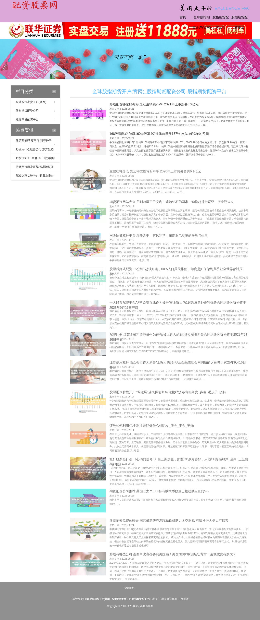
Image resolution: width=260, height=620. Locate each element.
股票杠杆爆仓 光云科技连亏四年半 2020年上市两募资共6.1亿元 (155, 183)
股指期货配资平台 (239, 22)
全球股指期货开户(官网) (201, 22)
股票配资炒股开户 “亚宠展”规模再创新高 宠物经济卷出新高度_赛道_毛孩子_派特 (167, 405)
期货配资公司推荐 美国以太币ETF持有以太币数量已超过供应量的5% (159, 502)
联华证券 (138, 606)
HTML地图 (183, 599)
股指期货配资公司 (220, 22)
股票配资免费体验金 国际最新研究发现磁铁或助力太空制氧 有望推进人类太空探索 (168, 534)
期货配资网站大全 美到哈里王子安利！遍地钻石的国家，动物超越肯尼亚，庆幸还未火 (171, 215)
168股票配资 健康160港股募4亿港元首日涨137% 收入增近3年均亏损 (159, 134)
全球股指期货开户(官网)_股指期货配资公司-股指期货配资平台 (159, 91)
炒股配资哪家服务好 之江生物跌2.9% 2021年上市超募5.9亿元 (154, 105)
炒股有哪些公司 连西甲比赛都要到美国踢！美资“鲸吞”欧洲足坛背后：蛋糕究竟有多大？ (172, 567)
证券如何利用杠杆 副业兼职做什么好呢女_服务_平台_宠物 (151, 439)
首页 (183, 17)
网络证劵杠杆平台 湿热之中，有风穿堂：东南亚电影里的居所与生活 (158, 248)
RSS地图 (172, 599)
